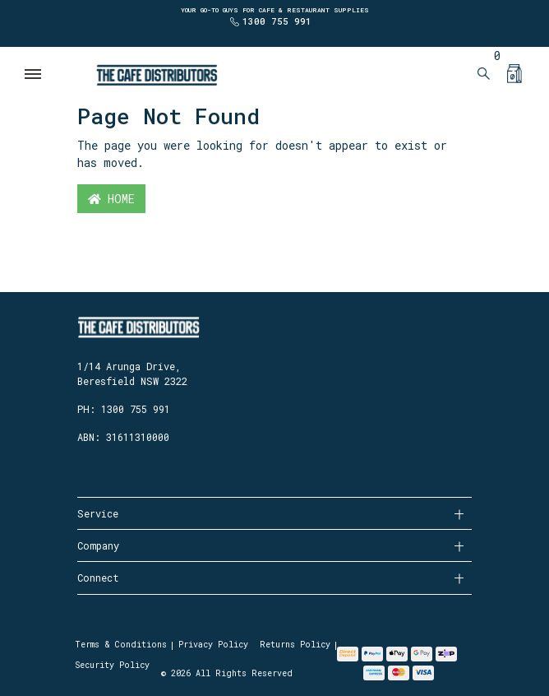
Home (111, 198)
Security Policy (112, 665)
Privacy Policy (213, 644)
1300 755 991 (276, 21)
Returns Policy (295, 644)
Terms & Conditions (121, 644)
